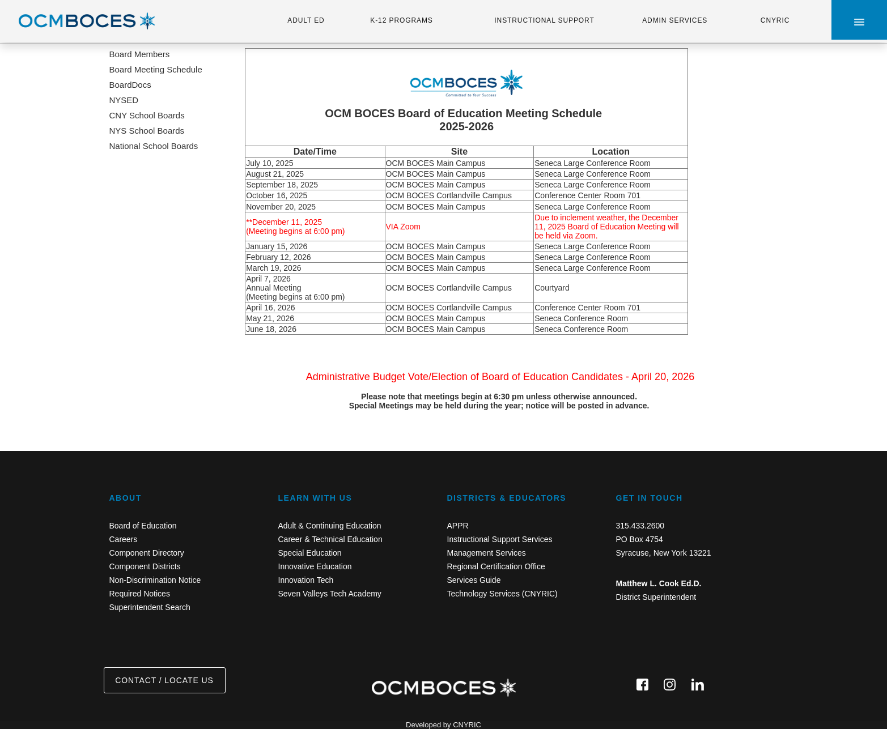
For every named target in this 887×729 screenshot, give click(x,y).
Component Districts (145, 566)
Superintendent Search (149, 607)
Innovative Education (315, 566)
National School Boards (153, 146)
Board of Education (143, 525)
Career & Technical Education (330, 539)
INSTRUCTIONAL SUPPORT (544, 20)
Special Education (310, 552)
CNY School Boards (147, 115)
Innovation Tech (306, 580)
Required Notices (139, 593)
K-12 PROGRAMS (401, 20)
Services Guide (474, 580)
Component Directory (146, 552)
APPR (458, 525)
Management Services (486, 552)
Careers (123, 539)
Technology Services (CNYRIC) (502, 593)
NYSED (124, 100)
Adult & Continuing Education (329, 525)
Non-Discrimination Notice (155, 580)
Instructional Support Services (500, 539)
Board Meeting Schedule (155, 69)
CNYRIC (775, 20)
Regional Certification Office (496, 566)
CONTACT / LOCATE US (164, 680)
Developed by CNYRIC (443, 725)
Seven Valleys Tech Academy (329, 593)
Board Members (139, 54)
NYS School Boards (147, 130)
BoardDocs (130, 84)
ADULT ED (305, 20)
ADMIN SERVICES (674, 20)
